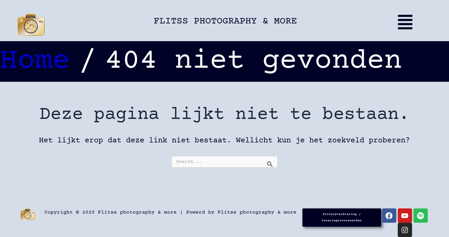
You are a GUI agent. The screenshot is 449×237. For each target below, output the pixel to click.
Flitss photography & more (225, 21)
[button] (404, 24)
